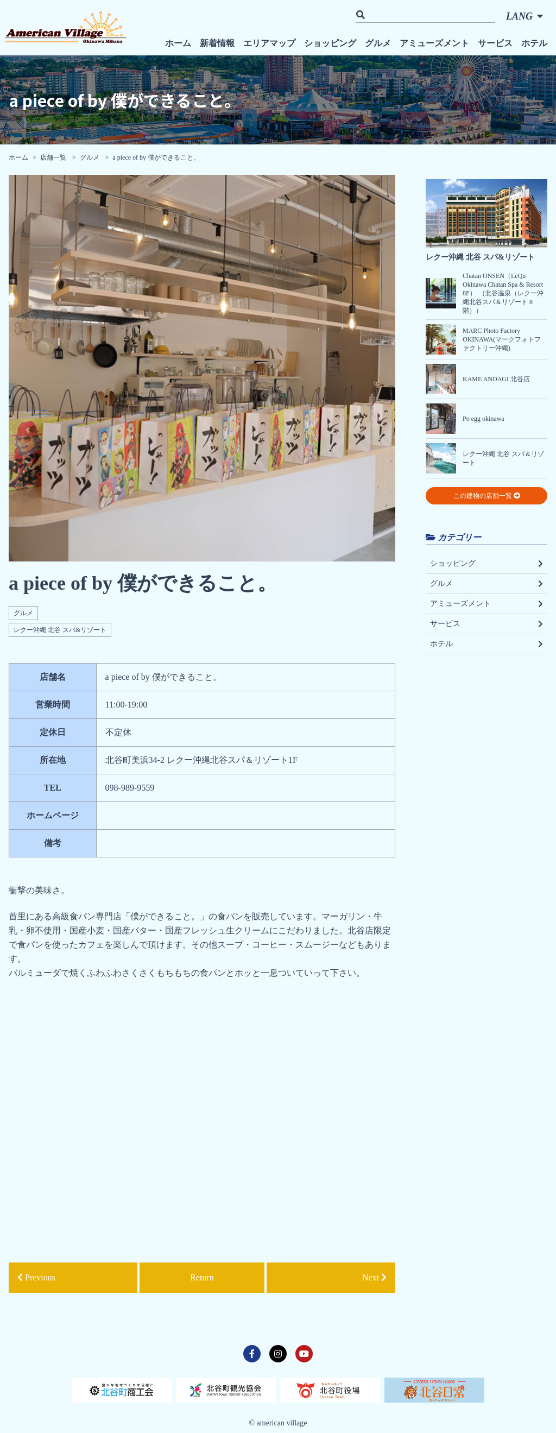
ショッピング (330, 43)
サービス (495, 43)
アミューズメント (434, 43)
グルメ (378, 43)
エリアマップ (269, 43)
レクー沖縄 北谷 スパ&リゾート (60, 630)
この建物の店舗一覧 (486, 496)
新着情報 (217, 43)
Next (374, 1277)
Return (202, 1277)
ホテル (534, 43)
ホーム (178, 43)
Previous (36, 1277)
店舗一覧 (54, 157)
